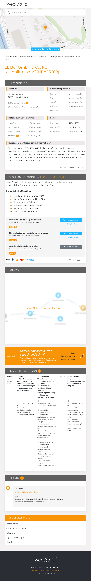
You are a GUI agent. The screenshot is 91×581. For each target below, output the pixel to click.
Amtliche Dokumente (16, 528)
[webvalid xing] (58, 567)
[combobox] (45, 12)
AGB (57, 570)
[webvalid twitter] (51, 567)
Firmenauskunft (26, 57)
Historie (9, 542)
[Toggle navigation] (81, 4)
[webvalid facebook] (47, 567)
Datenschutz (48, 570)
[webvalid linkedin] (54, 567)
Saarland (42, 57)
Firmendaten (12, 524)
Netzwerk (10, 533)
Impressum (37, 570)
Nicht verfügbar (71, 247)
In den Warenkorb (71, 220)
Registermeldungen (15, 537)
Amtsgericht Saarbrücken (62, 57)
